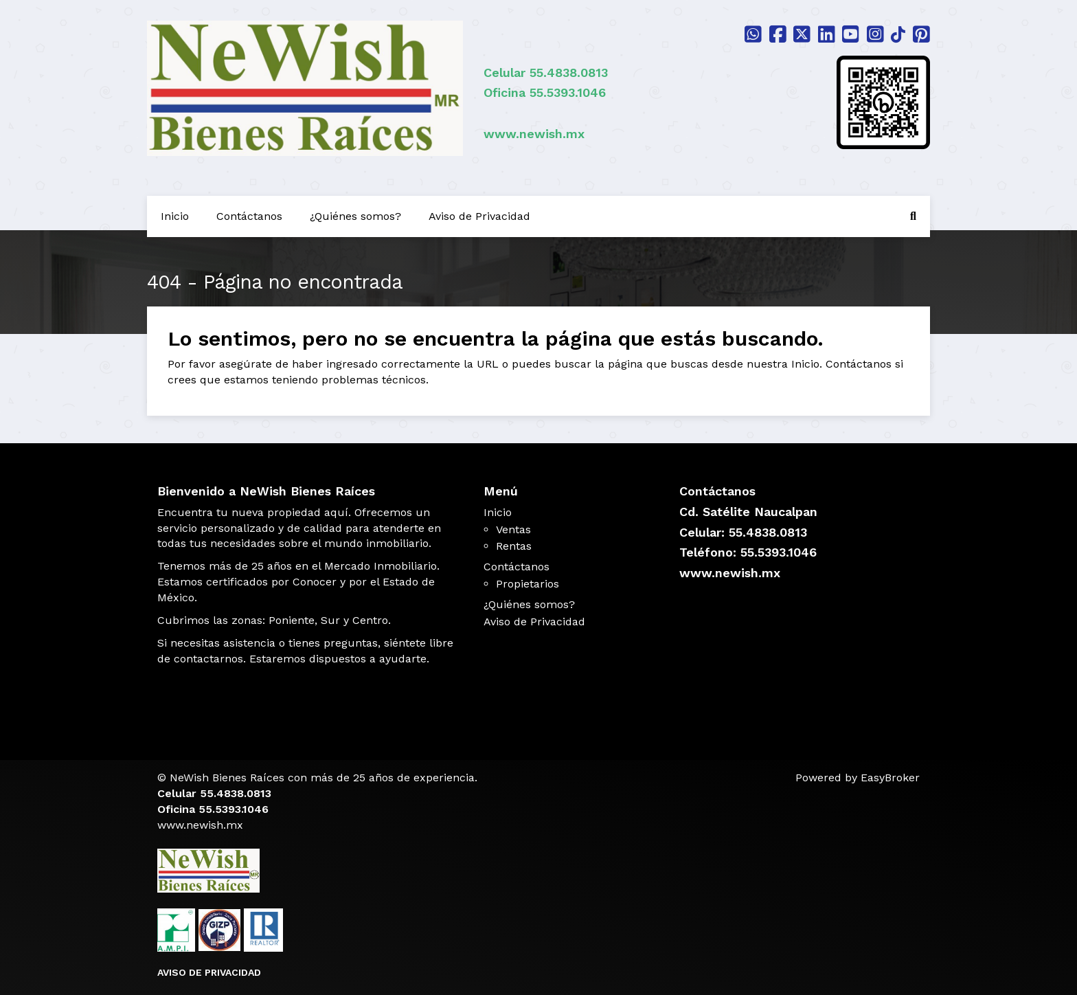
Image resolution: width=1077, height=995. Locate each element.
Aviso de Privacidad (479, 216)
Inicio (175, 216)
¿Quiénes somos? (355, 216)
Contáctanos (249, 216)
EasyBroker (890, 777)
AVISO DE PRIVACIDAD (209, 972)
